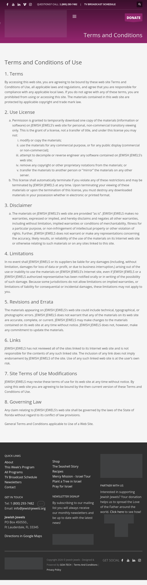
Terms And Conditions (86, 564)
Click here (117, 512)
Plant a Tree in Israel (66, 481)
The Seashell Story (65, 466)
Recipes (57, 471)
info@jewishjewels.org (30, 508)
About (9, 462)
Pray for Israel (62, 486)
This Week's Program (19, 467)
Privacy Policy (54, 569)
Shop (56, 461)
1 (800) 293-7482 (68, 4)
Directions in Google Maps (23, 536)
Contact (10, 487)
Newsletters (13, 482)
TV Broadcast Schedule (21, 477)
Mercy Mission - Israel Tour (71, 476)
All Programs (14, 472)
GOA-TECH (65, 564)
